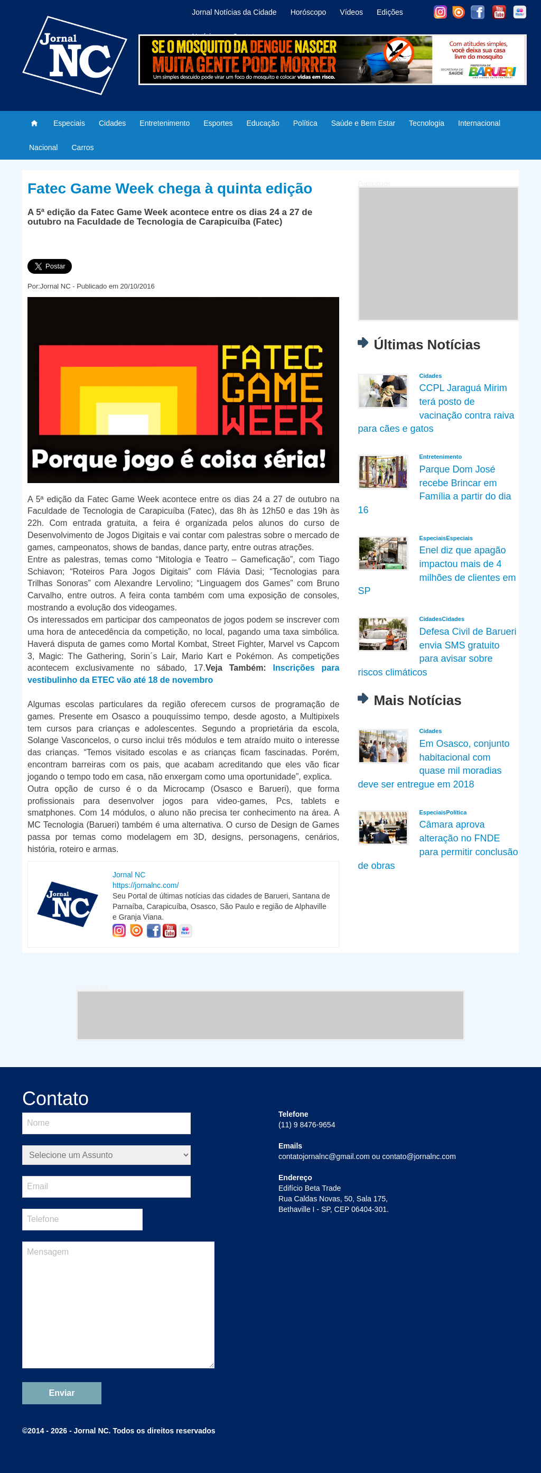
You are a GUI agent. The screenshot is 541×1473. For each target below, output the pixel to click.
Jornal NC (129, 874)
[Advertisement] (438, 254)
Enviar (62, 1392)
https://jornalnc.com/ (146, 885)
